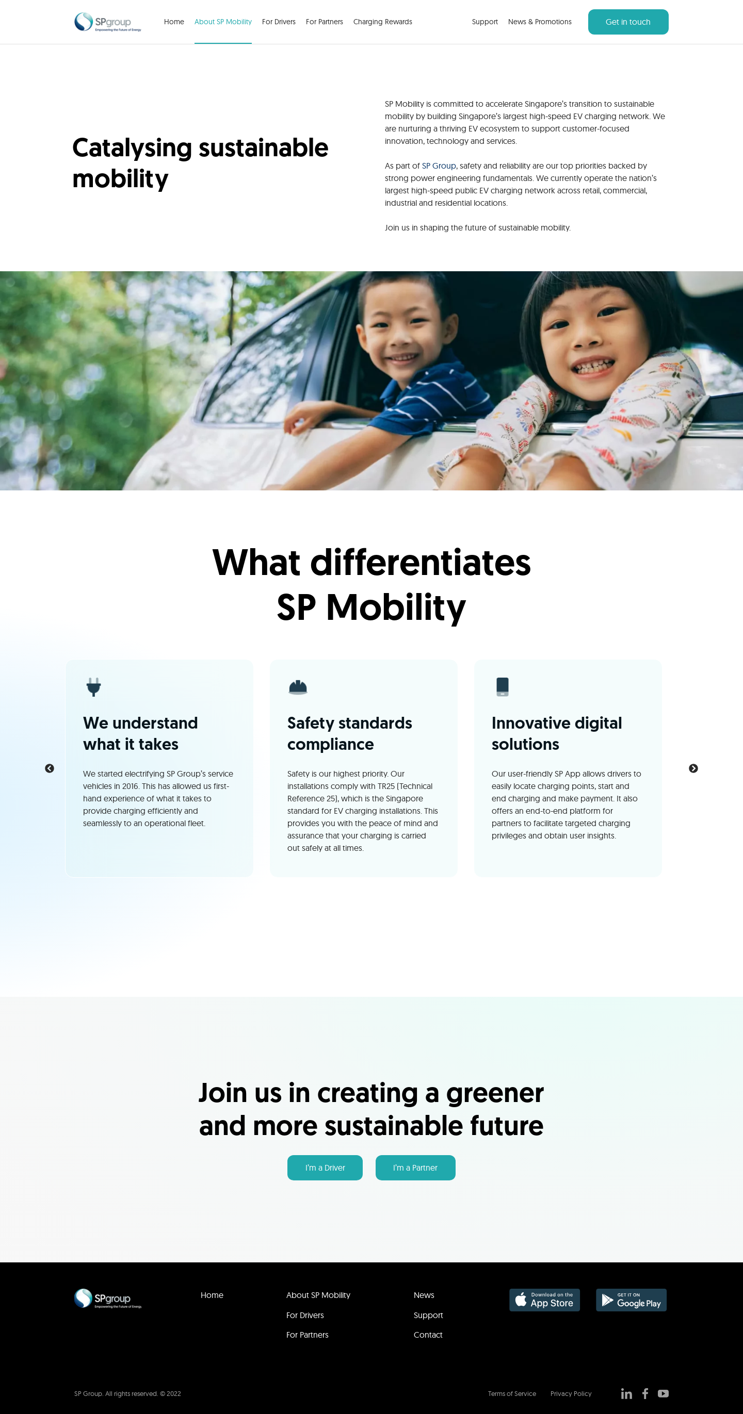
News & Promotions (540, 21)
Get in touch (628, 22)
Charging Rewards (382, 21)
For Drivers (279, 21)
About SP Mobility (223, 21)
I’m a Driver (325, 1167)
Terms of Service (512, 1393)
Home (174, 21)
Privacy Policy (571, 1393)
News (424, 1295)
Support (485, 21)
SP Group (439, 165)
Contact (428, 1334)
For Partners (324, 21)
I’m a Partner (415, 1167)
